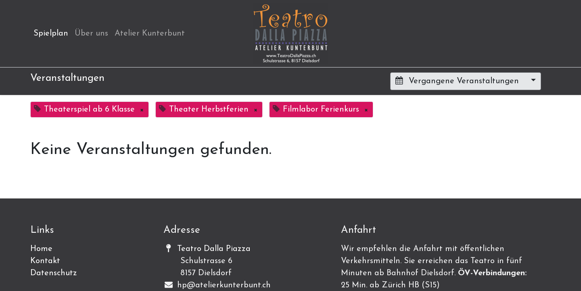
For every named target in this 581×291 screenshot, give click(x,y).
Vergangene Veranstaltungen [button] (458, 80)
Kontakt (45, 261)
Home (41, 249)
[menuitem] (50, 33)
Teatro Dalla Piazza (214, 249)
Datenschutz (53, 273)
